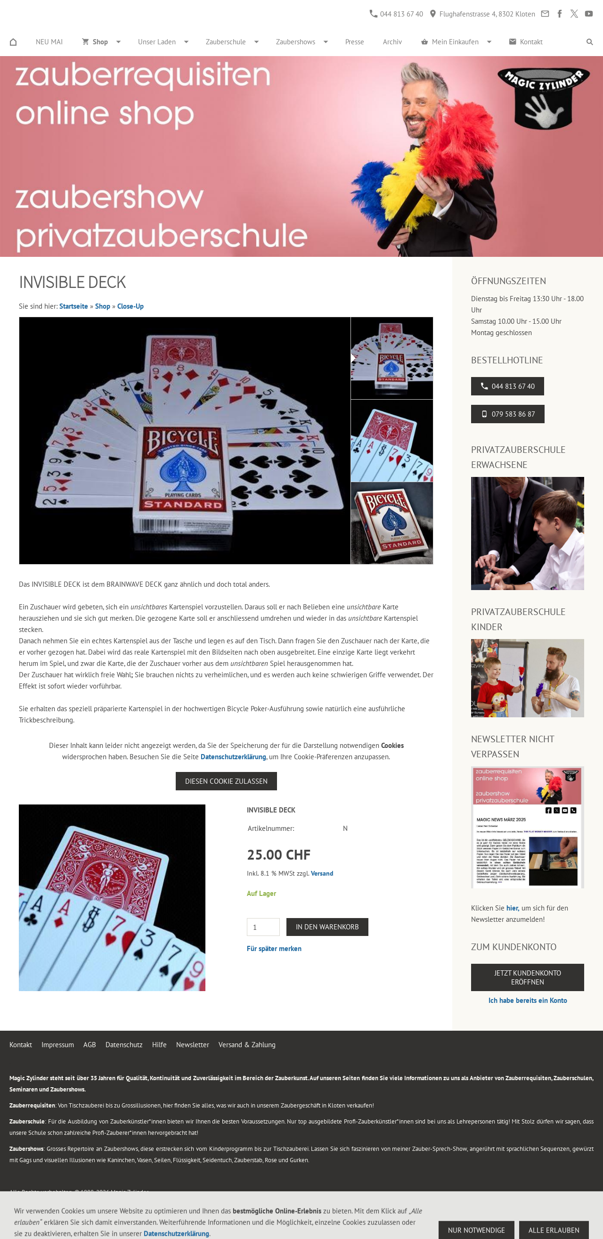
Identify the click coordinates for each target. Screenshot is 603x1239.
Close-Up (130, 306)
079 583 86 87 (508, 414)
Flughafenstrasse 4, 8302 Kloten (482, 13)
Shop (102, 306)
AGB (89, 1044)
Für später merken (274, 948)
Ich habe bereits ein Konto (528, 1000)
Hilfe (159, 1044)
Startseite (73, 306)
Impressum (57, 1044)
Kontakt (20, 1044)
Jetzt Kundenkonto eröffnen (528, 977)
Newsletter (192, 1044)
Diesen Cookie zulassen (226, 781)
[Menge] (263, 927)
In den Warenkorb (327, 926)
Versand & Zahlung (247, 1044)
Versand (322, 873)
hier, (513, 907)
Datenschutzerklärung (233, 756)
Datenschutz (124, 1044)
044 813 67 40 (396, 13)
